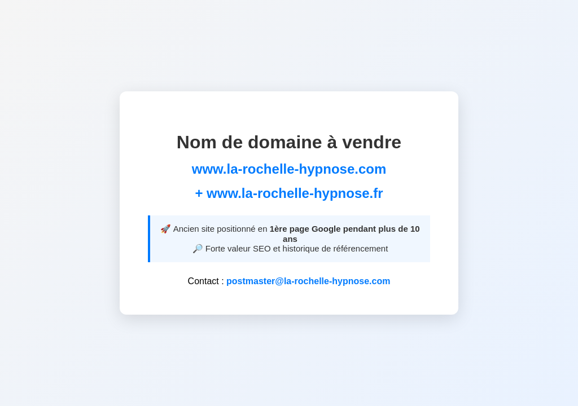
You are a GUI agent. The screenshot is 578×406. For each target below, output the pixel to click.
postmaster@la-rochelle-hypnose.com (308, 281)
